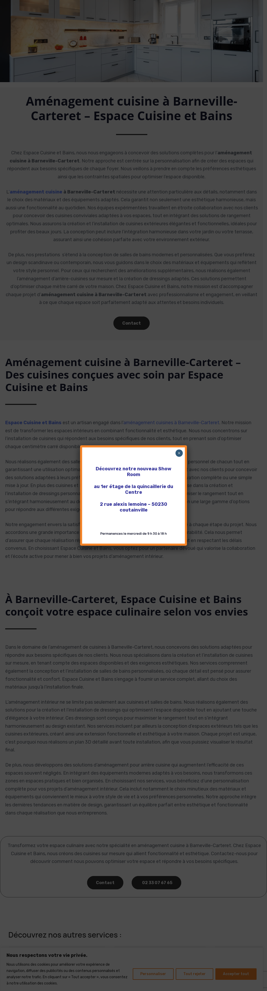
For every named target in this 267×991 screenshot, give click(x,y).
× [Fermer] (179, 453)
